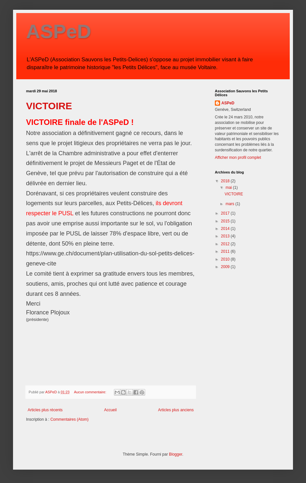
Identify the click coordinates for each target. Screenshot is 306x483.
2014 (226, 228)
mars (230, 204)
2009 (226, 266)
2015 (226, 221)
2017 (226, 213)
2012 (226, 244)
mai (229, 187)
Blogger (175, 454)
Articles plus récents (45, 410)
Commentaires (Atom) (69, 419)
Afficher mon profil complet (238, 157)
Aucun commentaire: (90, 392)
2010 (226, 259)
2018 (226, 181)
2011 (226, 251)
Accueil (110, 410)
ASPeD (58, 31)
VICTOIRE (49, 105)
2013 (226, 236)
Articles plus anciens (176, 410)
